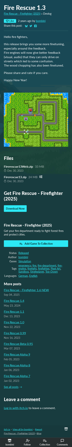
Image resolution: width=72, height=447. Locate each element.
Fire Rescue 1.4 (14, 300)
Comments (62, 442)
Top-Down (51, 271)
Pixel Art (55, 268)
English (33, 275)
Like (10, 20)
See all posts (11, 387)
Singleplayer (37, 271)
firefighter (43, 268)
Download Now (15, 208)
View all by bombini (23, 429)
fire (34, 265)
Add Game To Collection (36, 243)
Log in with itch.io (16, 408)
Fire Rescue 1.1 (14, 311)
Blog (39, 433)
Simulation (24, 261)
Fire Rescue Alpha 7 (17, 376)
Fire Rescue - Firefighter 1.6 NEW (26, 290)
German (23, 275)
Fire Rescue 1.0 (14, 322)
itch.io (7, 429)
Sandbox (23, 271)
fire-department (47, 265)
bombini (41, 20)
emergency (24, 265)
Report (38, 429)
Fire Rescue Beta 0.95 (18, 343)
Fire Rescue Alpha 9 (17, 354)
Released (23, 253)
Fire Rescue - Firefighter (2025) (22, 13)
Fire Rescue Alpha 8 (17, 365)
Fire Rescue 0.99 (15, 333)
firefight (32, 268)
